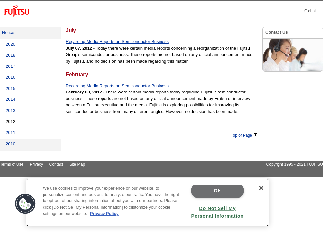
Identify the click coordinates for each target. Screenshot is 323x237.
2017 (10, 66)
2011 (10, 132)
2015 (10, 88)
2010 (10, 143)
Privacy (36, 164)
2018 (10, 55)
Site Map (77, 164)
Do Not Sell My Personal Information (217, 211)
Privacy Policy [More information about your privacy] (104, 213)
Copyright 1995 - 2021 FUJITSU (294, 164)
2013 (10, 110)
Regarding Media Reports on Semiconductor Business (117, 41)
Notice (8, 32)
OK (217, 190)
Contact (56, 164)
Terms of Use (11, 164)
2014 (10, 99)
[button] (25, 203)
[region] (147, 202)
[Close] (261, 188)
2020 (10, 44)
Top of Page (244, 135)
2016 (10, 77)
